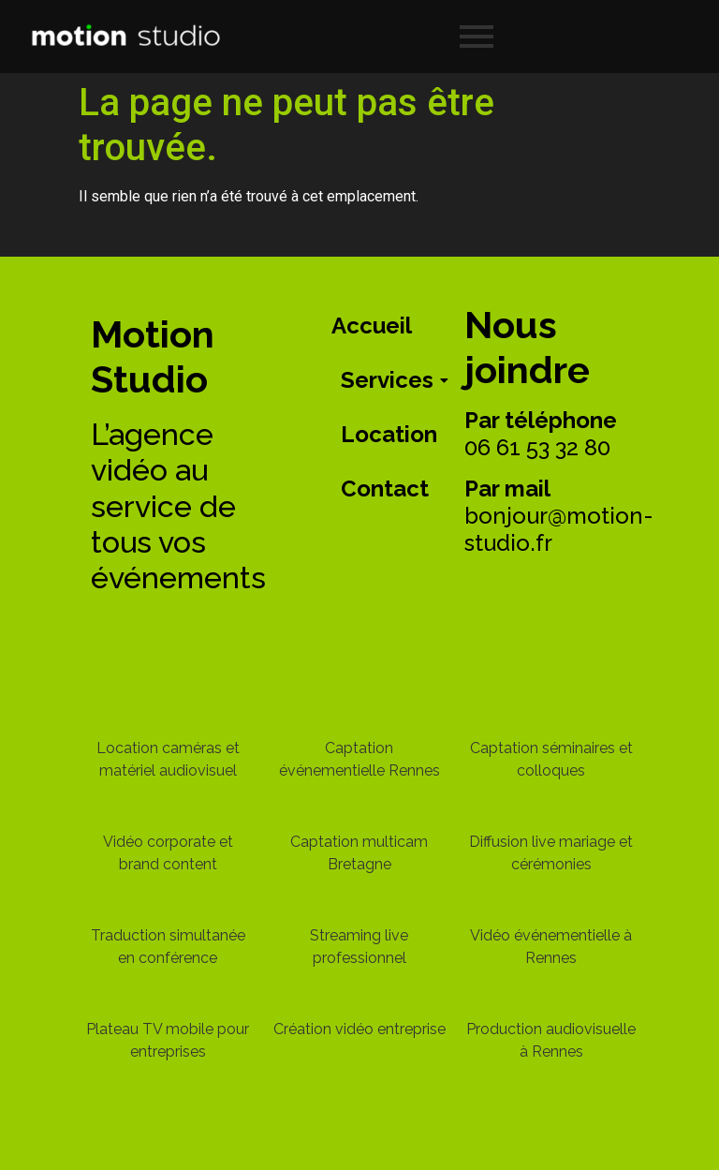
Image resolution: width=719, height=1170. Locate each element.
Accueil (371, 325)
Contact (385, 488)
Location (389, 434)
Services (390, 379)
